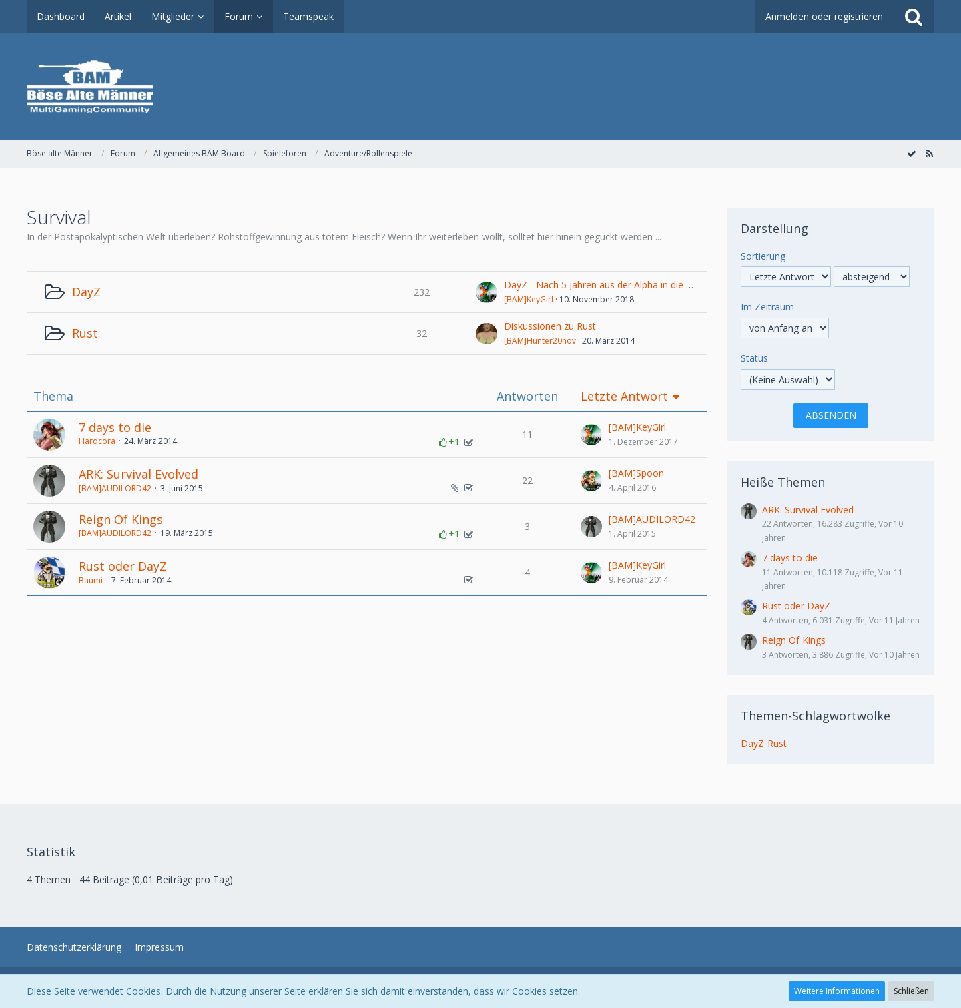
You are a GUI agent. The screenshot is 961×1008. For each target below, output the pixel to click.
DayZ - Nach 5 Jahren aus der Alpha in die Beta (605, 284)
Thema (53, 396)
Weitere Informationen (837, 991)
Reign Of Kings (121, 519)
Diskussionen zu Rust (550, 326)
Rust (85, 333)
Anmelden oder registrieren (824, 16)
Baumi (91, 580)
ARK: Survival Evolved (138, 474)
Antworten (527, 396)
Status (754, 358)
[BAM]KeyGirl (528, 299)
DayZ (86, 292)
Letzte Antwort (624, 396)
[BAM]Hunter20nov (540, 340)
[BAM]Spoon (636, 473)
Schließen (911, 991)
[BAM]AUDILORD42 (115, 488)
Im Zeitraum (767, 306)
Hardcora (97, 441)
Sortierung (763, 256)
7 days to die (115, 427)
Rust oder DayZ (123, 566)
